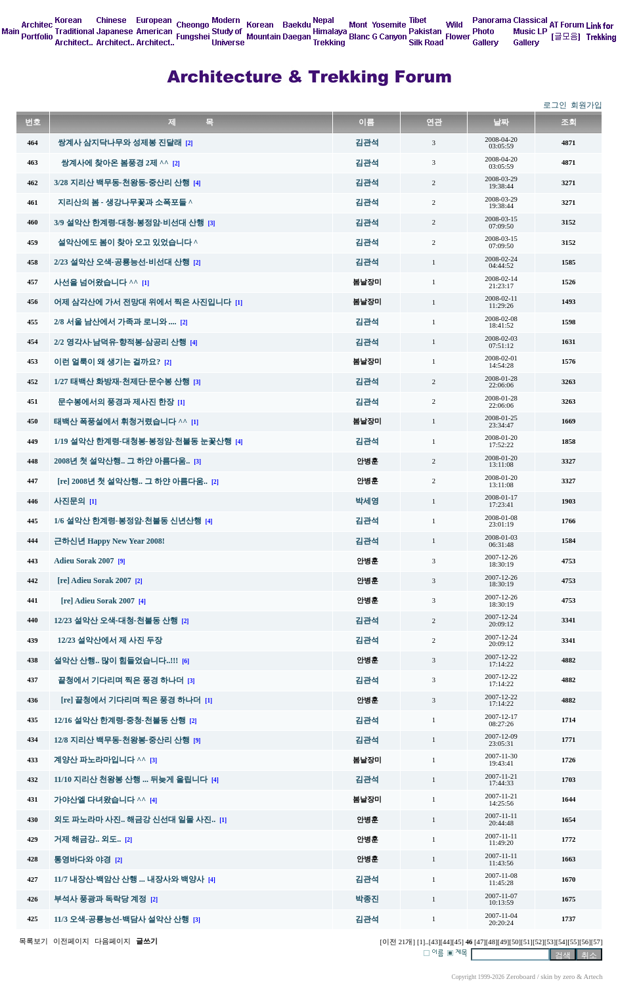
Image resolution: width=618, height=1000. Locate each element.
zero (569, 976)
